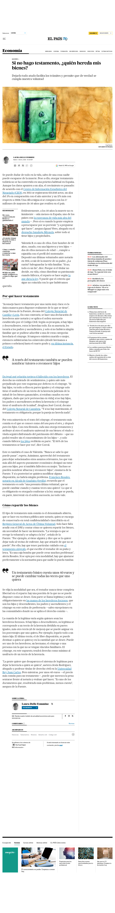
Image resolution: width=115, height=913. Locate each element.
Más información (18, 747)
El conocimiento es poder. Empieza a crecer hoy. (38, 870)
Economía (12, 51)
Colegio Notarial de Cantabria (23, 408)
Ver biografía (30, 707)
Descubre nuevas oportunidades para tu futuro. (85, 863)
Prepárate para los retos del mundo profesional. (65, 863)
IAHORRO (15, 59)
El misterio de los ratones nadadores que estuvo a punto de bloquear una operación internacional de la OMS (100, 340)
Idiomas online (41, 843)
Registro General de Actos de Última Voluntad (28, 523)
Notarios (34, 735)
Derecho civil (42, 735)
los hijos (25, 441)
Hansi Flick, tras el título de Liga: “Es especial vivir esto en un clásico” (100, 272)
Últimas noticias (94, 253)
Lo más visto (93, 307)
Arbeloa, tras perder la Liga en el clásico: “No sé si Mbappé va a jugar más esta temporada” (99, 288)
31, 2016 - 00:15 (25, 159)
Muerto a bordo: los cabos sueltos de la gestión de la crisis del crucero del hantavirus (100, 357)
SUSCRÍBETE (93, 33)
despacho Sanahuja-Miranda (37, 232)
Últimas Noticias (107, 51)
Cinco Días (90, 51)
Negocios (83, 51)
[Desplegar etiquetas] (73, 734)
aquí (61, 745)
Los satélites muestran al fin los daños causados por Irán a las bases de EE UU (100, 349)
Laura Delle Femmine (23, 157)
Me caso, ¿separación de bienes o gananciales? (8, 217)
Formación (64, 51)
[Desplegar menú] (4, 39)
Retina (98, 51)
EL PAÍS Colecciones (58, 843)
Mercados (48, 51)
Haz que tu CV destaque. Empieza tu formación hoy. (104, 863)
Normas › (72, 723)
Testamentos (24, 735)
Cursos (17, 843)
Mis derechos (73, 51)
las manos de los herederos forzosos (47, 600)
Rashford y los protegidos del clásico (96, 280)
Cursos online (28, 843)
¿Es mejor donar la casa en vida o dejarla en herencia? (9, 240)
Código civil (52, 735)
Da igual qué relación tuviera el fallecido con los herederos (35, 376)
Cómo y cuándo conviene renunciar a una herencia (8, 252)
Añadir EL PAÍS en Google (66, 165)
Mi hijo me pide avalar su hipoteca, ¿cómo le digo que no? (10, 275)
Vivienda (56, 51)
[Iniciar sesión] (106, 33)
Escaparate (6, 843)
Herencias (15, 735)
